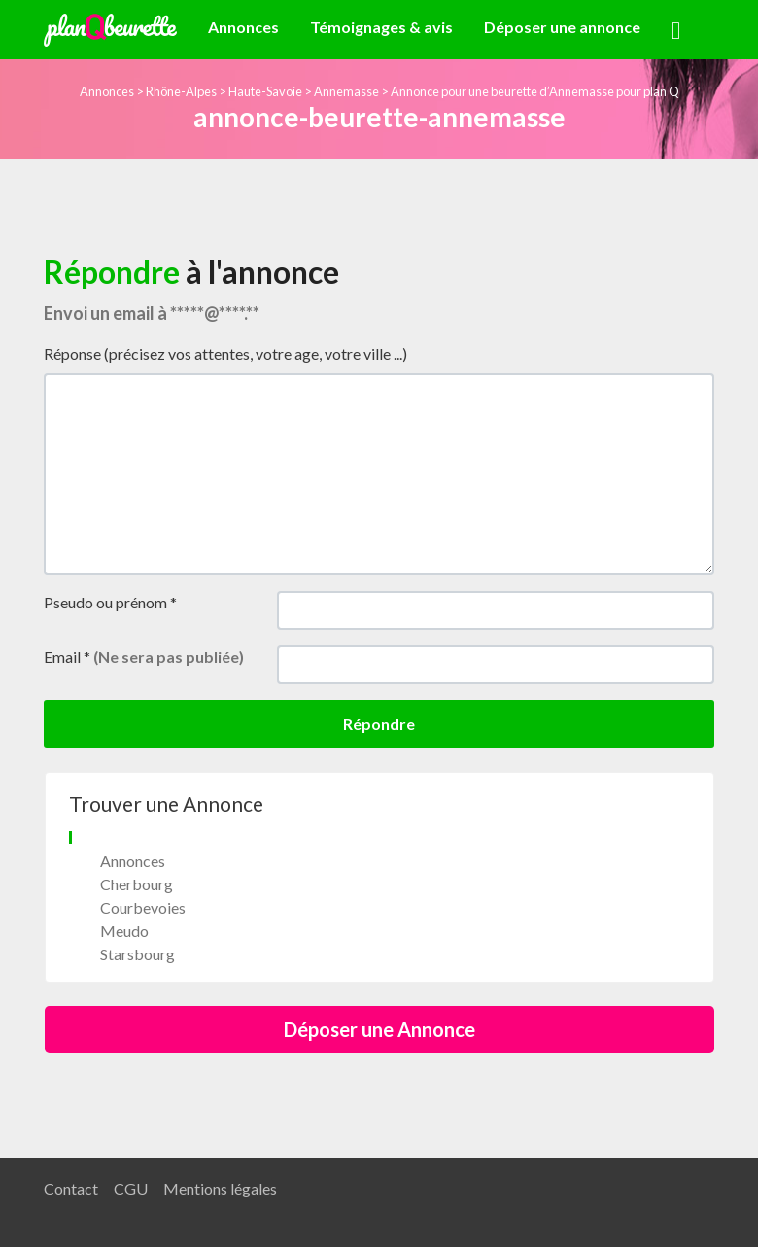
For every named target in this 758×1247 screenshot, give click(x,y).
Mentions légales (220, 1188)
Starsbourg (137, 954)
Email (144, 656)
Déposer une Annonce (379, 1029)
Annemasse (346, 91)
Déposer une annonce (562, 26)
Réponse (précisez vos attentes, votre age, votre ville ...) (225, 353)
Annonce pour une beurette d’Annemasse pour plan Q (535, 91)
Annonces (243, 26)
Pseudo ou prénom (110, 602)
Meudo (124, 930)
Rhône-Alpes (181, 91)
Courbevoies (143, 907)
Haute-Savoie (265, 91)
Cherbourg (136, 884)
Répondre (379, 723)
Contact (71, 1188)
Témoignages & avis (381, 26)
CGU (131, 1188)
